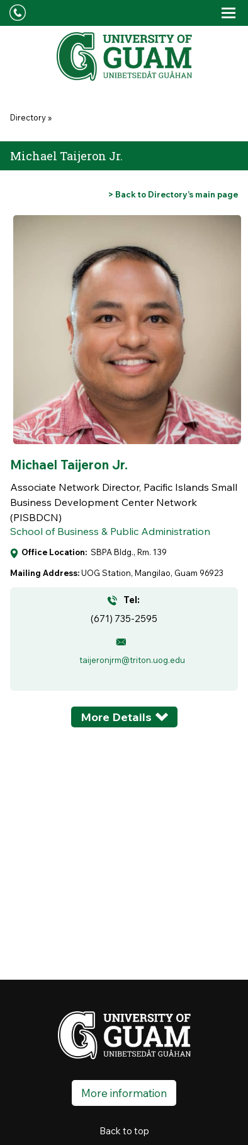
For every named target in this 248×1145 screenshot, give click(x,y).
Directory (28, 117)
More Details (116, 717)
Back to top (124, 1131)
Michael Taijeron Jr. (69, 465)
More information (124, 1093)
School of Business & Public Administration (110, 531)
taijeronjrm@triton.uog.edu (132, 660)
